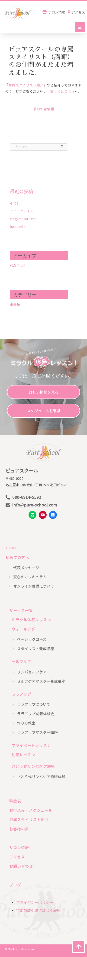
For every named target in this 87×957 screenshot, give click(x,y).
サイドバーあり (22, 211)
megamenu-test (23, 219)
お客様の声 (19, 829)
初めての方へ (17, 557)
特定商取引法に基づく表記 (38, 910)
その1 (14, 203)
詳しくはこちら (62, 91)
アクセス (17, 857)
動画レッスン (23, 754)
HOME (12, 548)
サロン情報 (19, 847)
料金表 (15, 801)
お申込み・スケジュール (30, 810)
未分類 (15, 304)
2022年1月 (17, 265)
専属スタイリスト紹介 (26, 85)
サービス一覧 (21, 610)
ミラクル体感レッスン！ (33, 619)
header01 (17, 226)
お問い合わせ (21, 866)
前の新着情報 (43, 109)
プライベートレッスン (31, 745)
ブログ (15, 885)
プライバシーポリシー (34, 902)
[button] (80, 27)
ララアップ (21, 694)
